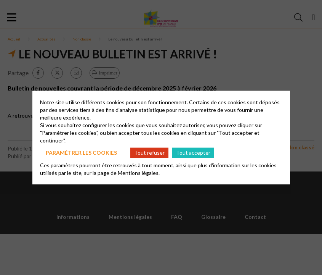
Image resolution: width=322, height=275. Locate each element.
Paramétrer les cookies (81, 152)
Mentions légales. (139, 172)
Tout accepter (193, 152)
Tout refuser (149, 152)
